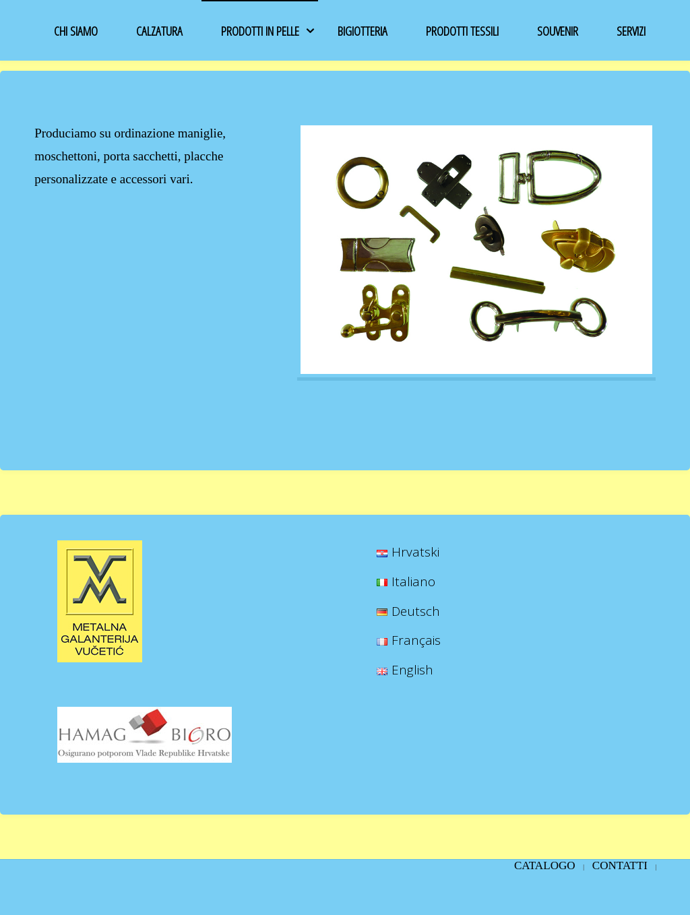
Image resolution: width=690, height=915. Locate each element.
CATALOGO (544, 865)
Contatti (620, 865)
